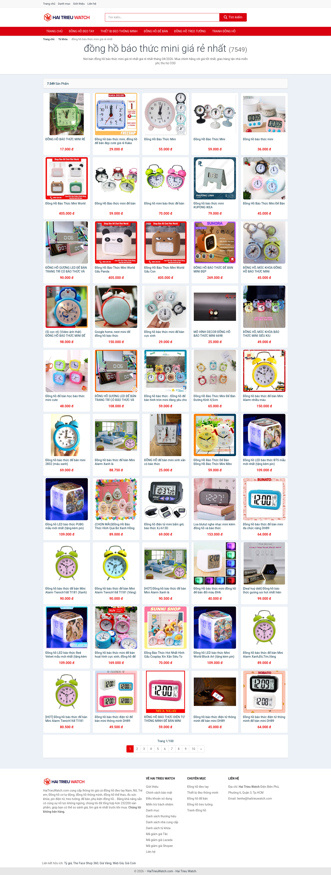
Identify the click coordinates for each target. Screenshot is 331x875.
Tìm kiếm (233, 17)
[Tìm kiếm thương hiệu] (162, 17)
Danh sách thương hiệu (161, 816)
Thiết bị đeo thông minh (118, 31)
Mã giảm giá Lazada (159, 840)
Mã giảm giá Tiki (157, 834)
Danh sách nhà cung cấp (162, 822)
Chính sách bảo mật (159, 792)
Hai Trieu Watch (185, 871)
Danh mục (64, 3)
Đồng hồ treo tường (190, 31)
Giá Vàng (105, 863)
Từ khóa (62, 39)
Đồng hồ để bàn (156, 31)
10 (193, 749)
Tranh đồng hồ (224, 31)
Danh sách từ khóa (158, 828)
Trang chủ (49, 3)
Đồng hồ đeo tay (81, 31)
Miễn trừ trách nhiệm (159, 804)
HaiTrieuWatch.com (160, 871)
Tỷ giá (68, 863)
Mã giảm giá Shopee (159, 846)
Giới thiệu (78, 3)
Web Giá (118, 863)
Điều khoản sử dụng (159, 798)
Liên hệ (91, 3)
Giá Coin (130, 863)
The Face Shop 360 (85, 863)
